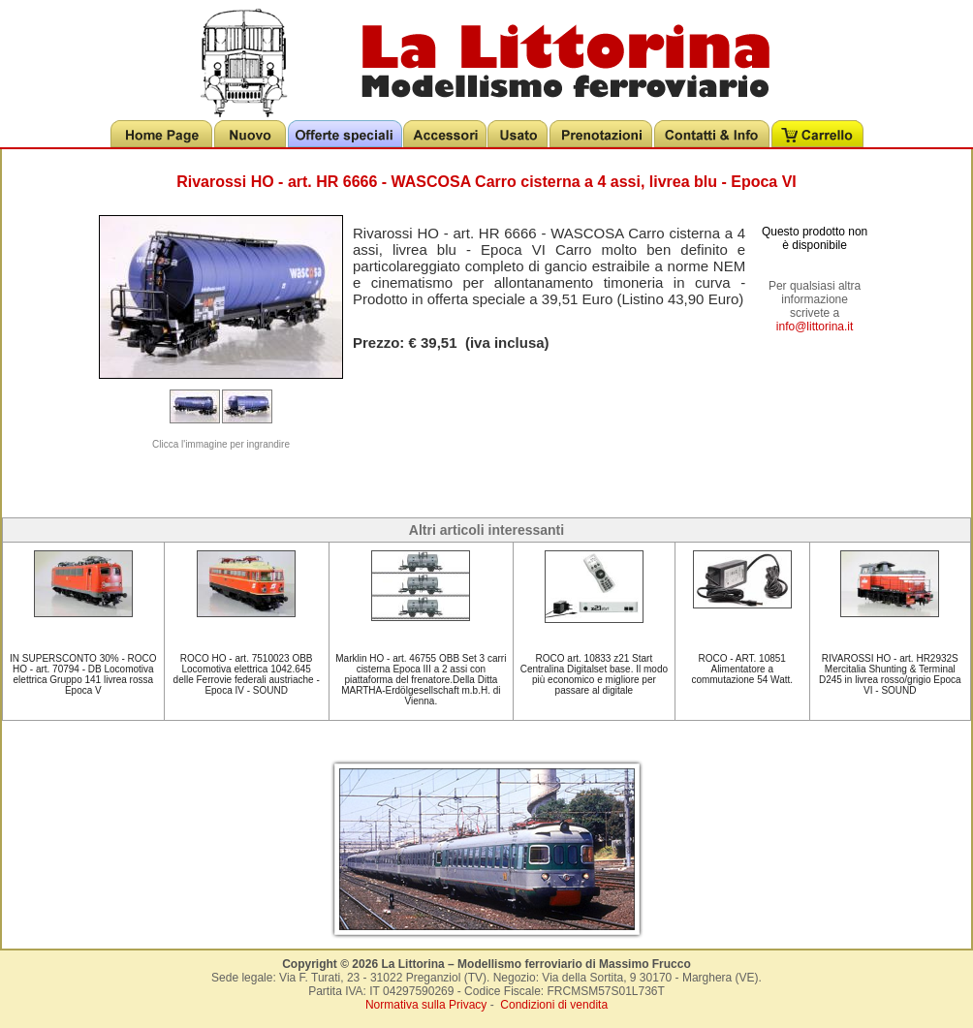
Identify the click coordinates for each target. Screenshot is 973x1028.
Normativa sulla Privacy (425, 1005)
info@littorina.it (815, 326)
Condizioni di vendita (554, 1005)
